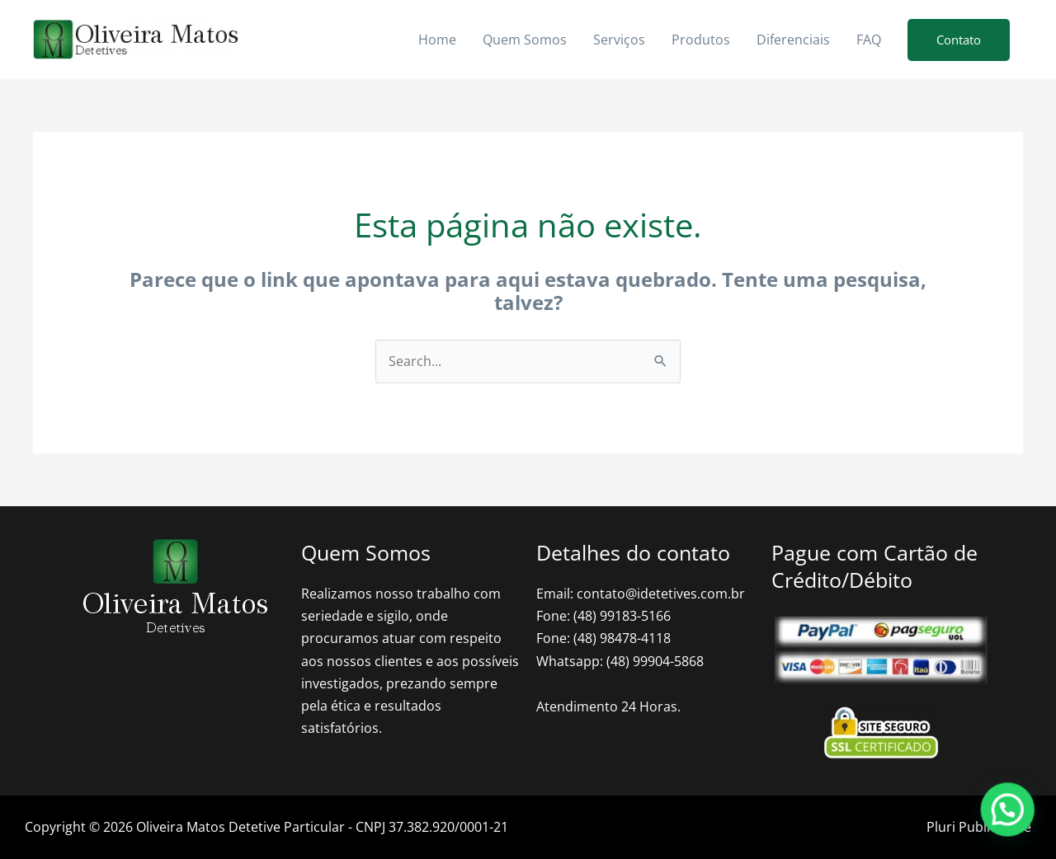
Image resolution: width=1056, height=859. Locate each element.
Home (437, 40)
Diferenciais (793, 40)
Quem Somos (525, 40)
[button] (959, 40)
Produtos (701, 40)
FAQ (868, 40)
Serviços (619, 40)
